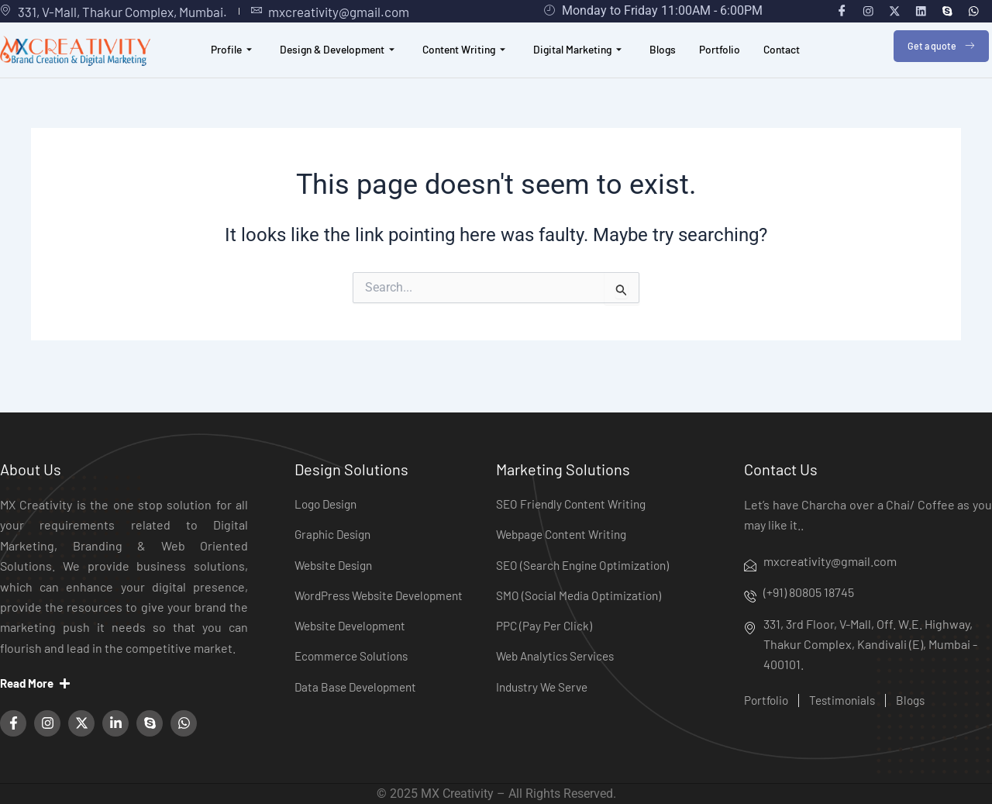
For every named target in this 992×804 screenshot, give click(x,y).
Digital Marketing (583, 64)
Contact (799, 64)
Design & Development (325, 64)
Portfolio (733, 64)
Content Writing (460, 64)
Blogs (673, 64)
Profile (213, 64)
